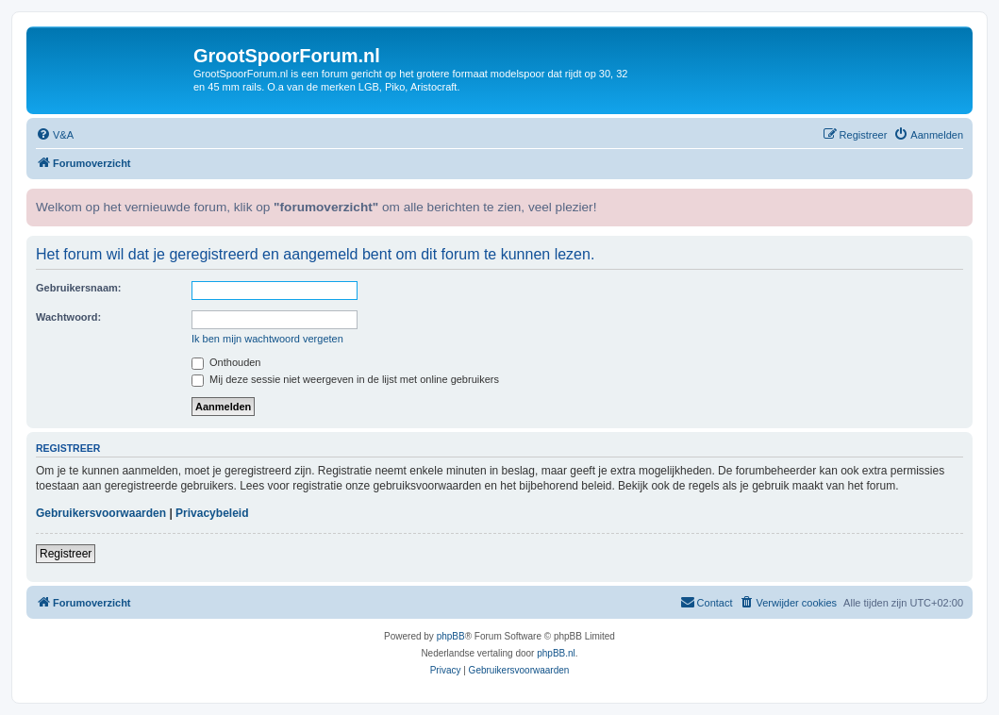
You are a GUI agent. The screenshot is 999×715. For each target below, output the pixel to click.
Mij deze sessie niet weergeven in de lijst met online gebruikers (345, 379)
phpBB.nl (556, 653)
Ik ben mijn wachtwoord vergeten (267, 338)
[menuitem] (55, 135)
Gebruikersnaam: (78, 287)
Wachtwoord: (68, 317)
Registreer (66, 553)
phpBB (451, 636)
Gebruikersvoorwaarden (101, 513)
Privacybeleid (211, 513)
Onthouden (226, 362)
